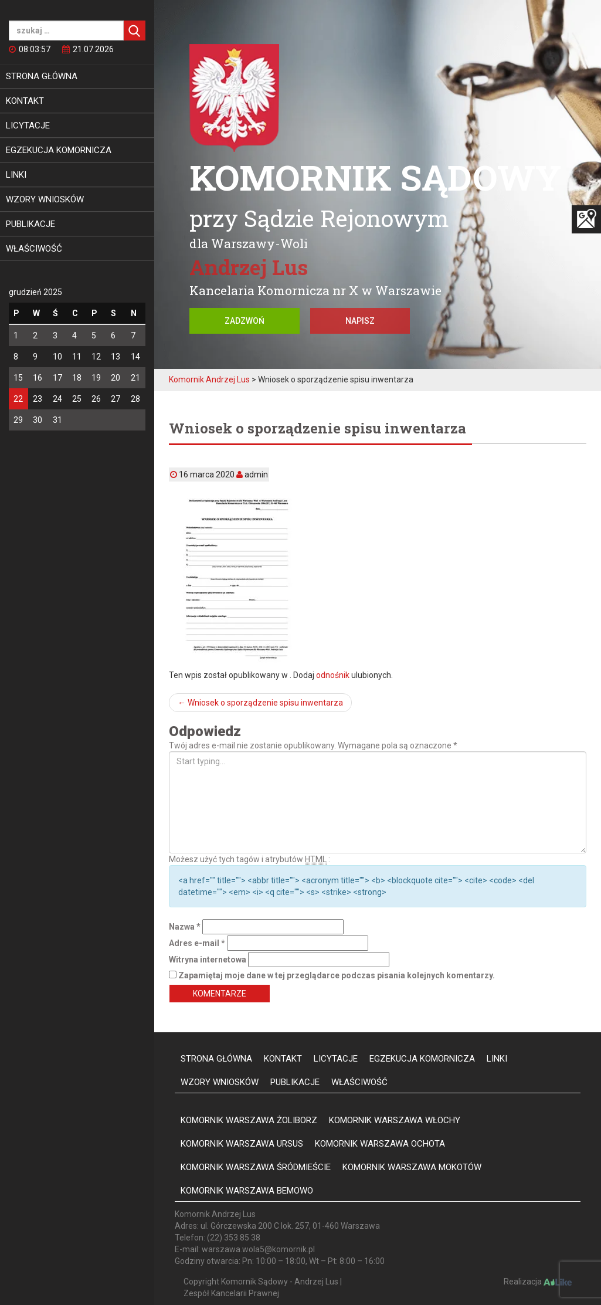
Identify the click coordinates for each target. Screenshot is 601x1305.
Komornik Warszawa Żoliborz (249, 1120)
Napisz (360, 321)
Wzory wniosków (45, 199)
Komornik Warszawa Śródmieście (256, 1167)
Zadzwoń (244, 321)
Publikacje (30, 224)
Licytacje (28, 125)
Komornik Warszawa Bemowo (247, 1190)
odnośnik (332, 675)
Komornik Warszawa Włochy (394, 1120)
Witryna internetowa (207, 959)
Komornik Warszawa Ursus (242, 1143)
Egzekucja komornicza (58, 150)
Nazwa (185, 926)
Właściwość (34, 248)
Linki (16, 175)
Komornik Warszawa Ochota (380, 1143)
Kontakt (25, 101)
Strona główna (41, 76)
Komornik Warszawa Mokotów (411, 1167)
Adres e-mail (197, 943)
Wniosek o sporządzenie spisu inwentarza (260, 702)
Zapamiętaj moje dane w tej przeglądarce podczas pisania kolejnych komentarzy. (336, 975)
